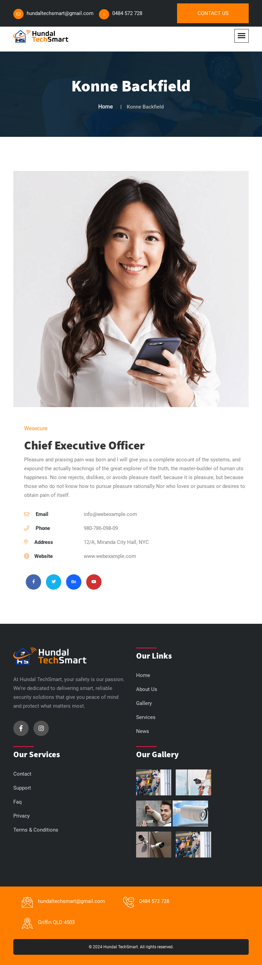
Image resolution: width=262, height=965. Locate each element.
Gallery (144, 703)
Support (22, 788)
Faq (17, 802)
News (142, 731)
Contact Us (213, 13)
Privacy (21, 816)
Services (146, 717)
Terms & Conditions (35, 830)
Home (105, 106)
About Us (146, 689)
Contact (22, 774)
